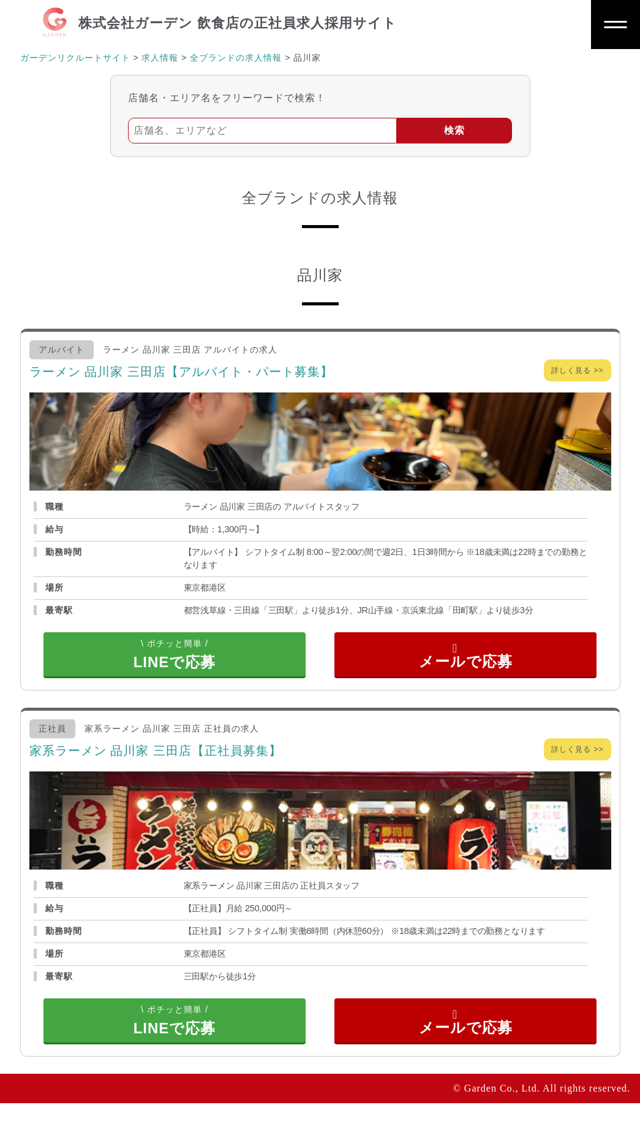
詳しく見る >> (577, 370)
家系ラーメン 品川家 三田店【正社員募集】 (155, 769)
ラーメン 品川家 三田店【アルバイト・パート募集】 (181, 371)
